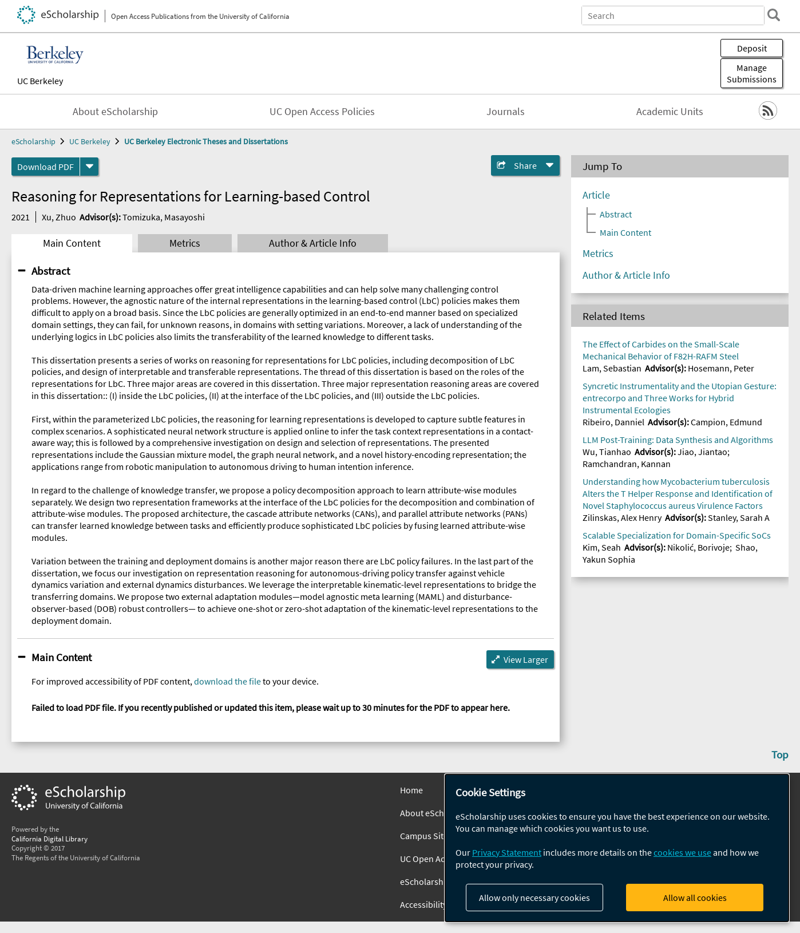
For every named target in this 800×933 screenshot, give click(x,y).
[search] (774, 15)
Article (596, 195)
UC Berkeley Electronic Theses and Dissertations (206, 141)
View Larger (526, 659)
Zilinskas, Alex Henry (622, 517)
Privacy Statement (506, 852)
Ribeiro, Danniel (613, 422)
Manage (752, 73)
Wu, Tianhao (607, 451)
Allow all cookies (695, 897)
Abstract (50, 271)
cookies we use (682, 852)
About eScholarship (115, 111)
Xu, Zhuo (59, 217)
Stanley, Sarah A (739, 517)
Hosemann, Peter (721, 368)
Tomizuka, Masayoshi (163, 217)
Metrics (184, 243)
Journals (505, 111)
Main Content (72, 243)
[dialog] (617, 848)
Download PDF (45, 166)
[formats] (89, 166)
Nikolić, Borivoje (698, 547)
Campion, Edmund (726, 422)
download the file (227, 681)
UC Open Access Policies (322, 111)
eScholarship (33, 141)
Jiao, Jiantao (702, 451)
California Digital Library (49, 838)
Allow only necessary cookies (534, 897)
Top (780, 754)
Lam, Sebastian (612, 368)
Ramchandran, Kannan (627, 463)
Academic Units (669, 111)
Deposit (752, 48)
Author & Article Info (313, 243)
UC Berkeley (40, 80)
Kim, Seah (602, 547)
